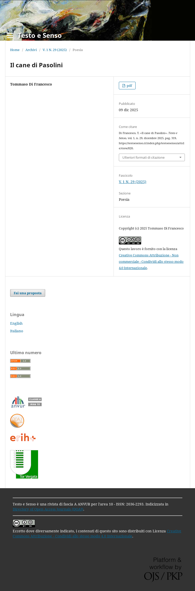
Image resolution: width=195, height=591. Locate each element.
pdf (129, 85)
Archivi (31, 49)
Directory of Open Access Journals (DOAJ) (48, 509)
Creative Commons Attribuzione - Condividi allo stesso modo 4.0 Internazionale (97, 533)
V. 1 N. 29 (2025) (55, 49)
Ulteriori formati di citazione (143, 157)
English (16, 323)
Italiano (16, 331)
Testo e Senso (40, 35)
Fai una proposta (28, 293)
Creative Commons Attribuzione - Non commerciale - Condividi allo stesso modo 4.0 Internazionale (151, 261)
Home (15, 49)
